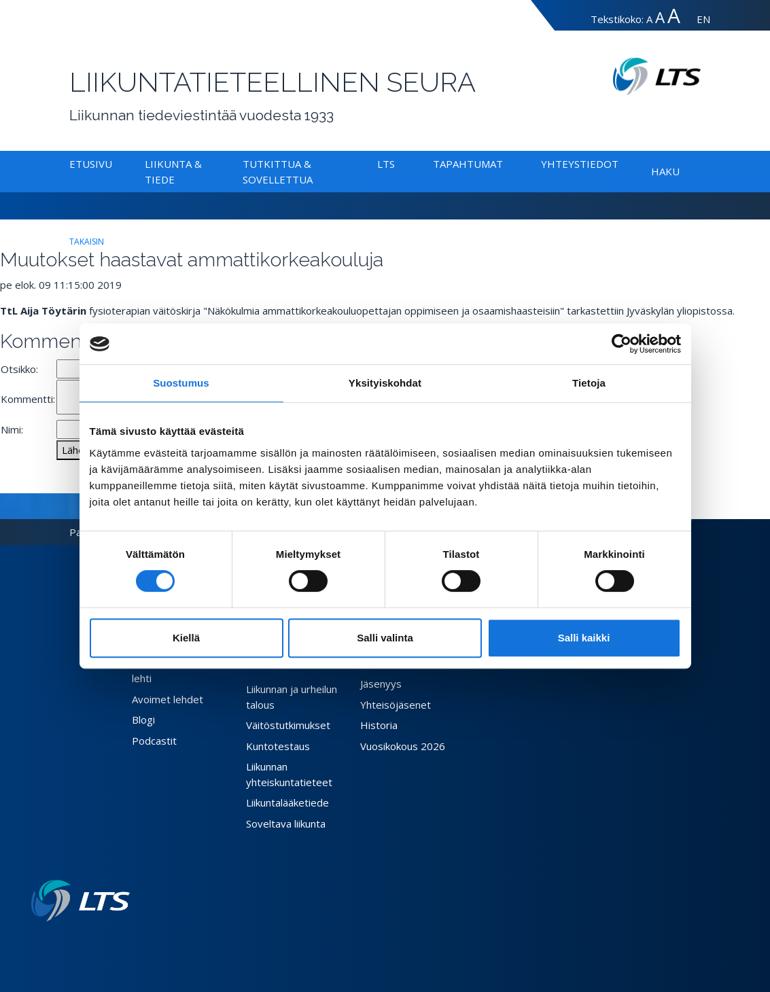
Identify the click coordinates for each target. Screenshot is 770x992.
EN (703, 19)
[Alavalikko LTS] (397, 164)
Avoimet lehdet (167, 699)
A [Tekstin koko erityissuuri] (673, 15)
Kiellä (186, 637)
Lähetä (78, 450)
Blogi (143, 719)
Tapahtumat (468, 164)
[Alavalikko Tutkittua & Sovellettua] (315, 179)
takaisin (86, 241)
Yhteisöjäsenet (395, 704)
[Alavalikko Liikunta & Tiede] (177, 179)
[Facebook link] (91, 943)
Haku (665, 171)
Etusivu (90, 164)
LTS (386, 164)
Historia (379, 725)
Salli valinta (385, 637)
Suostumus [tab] (181, 383)
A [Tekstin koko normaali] (649, 19)
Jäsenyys (381, 683)
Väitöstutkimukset (288, 725)
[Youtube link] (124, 943)
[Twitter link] (102, 943)
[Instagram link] (113, 943)
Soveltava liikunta (286, 823)
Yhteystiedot (579, 164)
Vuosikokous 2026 (402, 746)
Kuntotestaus (278, 746)
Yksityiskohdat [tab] (385, 383)
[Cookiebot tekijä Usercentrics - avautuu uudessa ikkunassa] (621, 344)
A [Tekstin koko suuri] (660, 17)
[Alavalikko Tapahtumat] (505, 164)
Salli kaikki (584, 637)
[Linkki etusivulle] (80, 900)
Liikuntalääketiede (287, 802)
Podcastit (154, 740)
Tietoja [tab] (589, 383)
